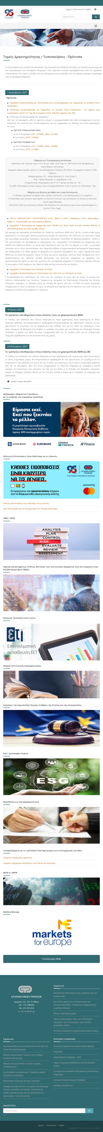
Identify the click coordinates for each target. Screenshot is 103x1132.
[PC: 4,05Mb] (38, 134)
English (88, 9)
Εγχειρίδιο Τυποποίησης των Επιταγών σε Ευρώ (31, 269)
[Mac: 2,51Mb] (51, 134)
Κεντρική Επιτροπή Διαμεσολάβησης (69, 1080)
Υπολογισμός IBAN (51, 958)
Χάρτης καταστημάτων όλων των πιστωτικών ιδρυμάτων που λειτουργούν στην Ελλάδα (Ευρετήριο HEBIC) (73, 1022)
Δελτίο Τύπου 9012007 (19, 381)
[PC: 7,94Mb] (38, 146)
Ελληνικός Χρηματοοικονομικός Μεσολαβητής (74, 1046)
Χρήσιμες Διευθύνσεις (63, 1085)
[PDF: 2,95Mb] (32, 137)
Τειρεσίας (58, 1051)
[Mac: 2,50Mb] (51, 146)
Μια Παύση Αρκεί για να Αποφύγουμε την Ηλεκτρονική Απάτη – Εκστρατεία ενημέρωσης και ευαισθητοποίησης (75, 1004)
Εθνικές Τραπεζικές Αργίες (65, 1013)
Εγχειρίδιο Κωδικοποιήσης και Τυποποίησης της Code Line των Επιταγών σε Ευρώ (46, 273)
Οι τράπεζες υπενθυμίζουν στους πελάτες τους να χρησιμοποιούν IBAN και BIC (48, 351)
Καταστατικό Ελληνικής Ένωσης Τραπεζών (21, 1081)
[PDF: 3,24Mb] (32, 149)
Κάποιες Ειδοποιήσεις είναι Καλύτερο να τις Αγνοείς (26, 503)
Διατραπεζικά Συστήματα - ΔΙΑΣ (67, 1057)
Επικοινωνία (78, 9)
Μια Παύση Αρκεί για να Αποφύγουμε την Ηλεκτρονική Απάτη (30, 508)
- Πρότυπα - (11, 97)
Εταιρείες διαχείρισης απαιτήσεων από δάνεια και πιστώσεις (29, 863)
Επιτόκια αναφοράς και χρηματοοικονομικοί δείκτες (76, 1030)
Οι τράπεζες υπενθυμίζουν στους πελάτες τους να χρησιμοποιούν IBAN (44, 315)
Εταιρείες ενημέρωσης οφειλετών (17, 857)
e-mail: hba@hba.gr (26, 1011)
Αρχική (69, 9)
